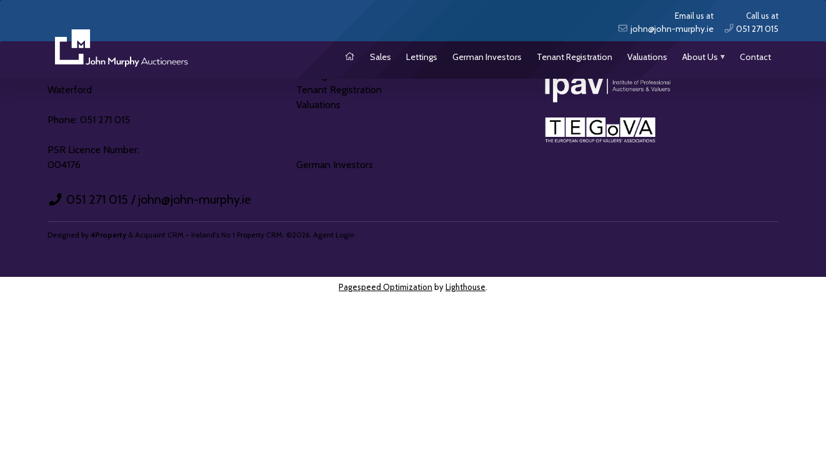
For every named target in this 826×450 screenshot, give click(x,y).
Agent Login (333, 234)
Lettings (421, 56)
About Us (700, 56)
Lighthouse (465, 287)
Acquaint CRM (159, 234)
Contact (755, 56)
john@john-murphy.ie (194, 199)
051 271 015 (97, 199)
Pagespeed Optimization (385, 287)
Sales (380, 56)
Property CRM (259, 234)
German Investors (487, 56)
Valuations (647, 56)
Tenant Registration (574, 56)
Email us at (665, 23)
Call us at (751, 23)
